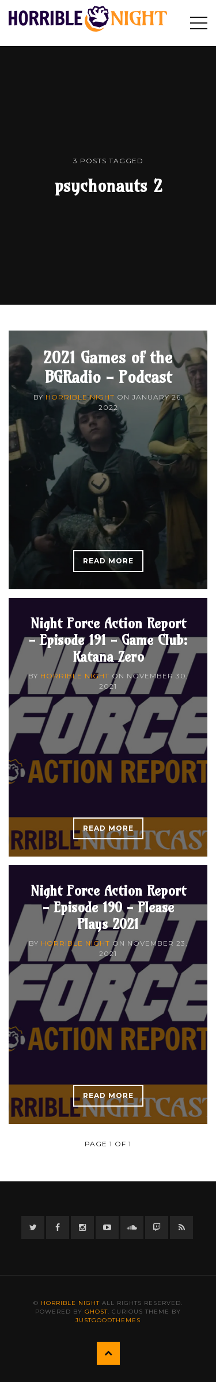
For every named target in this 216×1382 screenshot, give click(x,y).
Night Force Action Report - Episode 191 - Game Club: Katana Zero (108, 640)
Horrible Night (80, 397)
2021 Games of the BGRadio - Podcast (108, 367)
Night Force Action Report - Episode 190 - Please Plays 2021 (108, 907)
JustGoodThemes (108, 1320)
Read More (108, 560)
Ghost (96, 1311)
